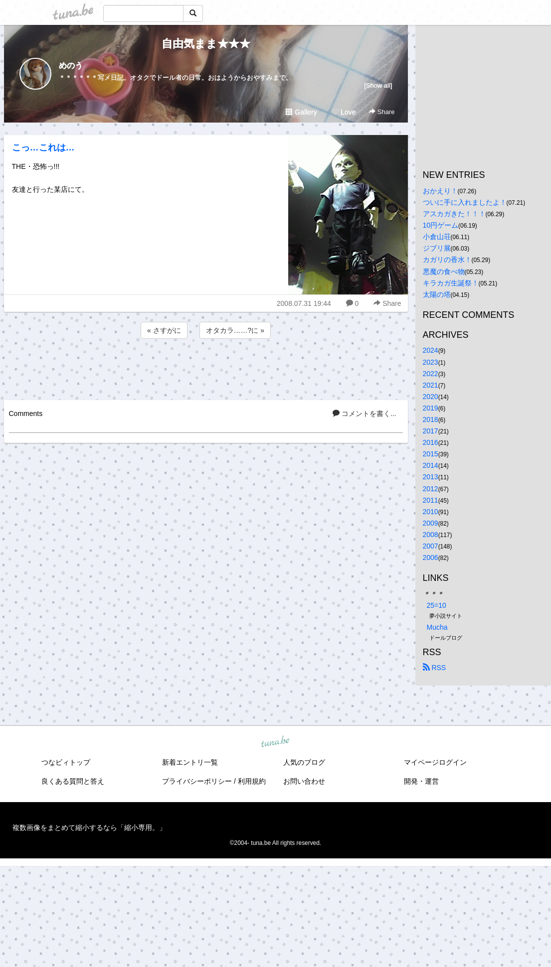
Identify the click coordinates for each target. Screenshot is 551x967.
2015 (430, 454)
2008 (430, 535)
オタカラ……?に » (235, 330)
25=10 (436, 605)
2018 (430, 419)
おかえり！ (440, 191)
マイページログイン (435, 762)
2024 (430, 350)
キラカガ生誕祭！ (451, 283)
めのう (71, 65)
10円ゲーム (441, 225)
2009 (430, 523)
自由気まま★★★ (206, 43)
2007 (430, 546)
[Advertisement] (206, 367)
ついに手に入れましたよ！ (465, 202)
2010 (430, 512)
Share (381, 112)
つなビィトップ (65, 762)
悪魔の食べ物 (444, 272)
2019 (430, 408)
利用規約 (252, 781)
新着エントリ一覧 (190, 762)
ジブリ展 (437, 248)
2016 (430, 442)
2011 (430, 500)
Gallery (301, 112)
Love (344, 112)
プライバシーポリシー (197, 781)
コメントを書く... (364, 413)
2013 (430, 477)
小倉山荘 (437, 237)
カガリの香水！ (447, 260)
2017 (430, 431)
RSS (434, 668)
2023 (430, 362)
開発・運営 (421, 781)
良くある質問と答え (72, 781)
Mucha (437, 627)
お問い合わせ (304, 781)
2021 (430, 385)
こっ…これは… (43, 147)
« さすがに (164, 330)
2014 (430, 465)
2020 (430, 397)
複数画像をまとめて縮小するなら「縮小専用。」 (89, 827)
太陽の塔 (437, 294)
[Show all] (378, 85)
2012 (430, 489)
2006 (430, 557)
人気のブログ (304, 762)
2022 (430, 374)
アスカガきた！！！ (454, 214)
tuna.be (275, 742)
